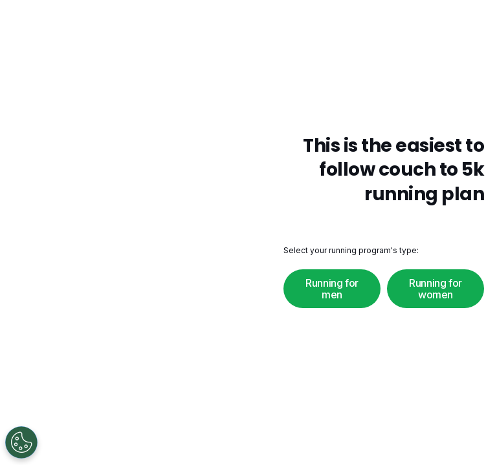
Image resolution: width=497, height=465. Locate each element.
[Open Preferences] (21, 442)
